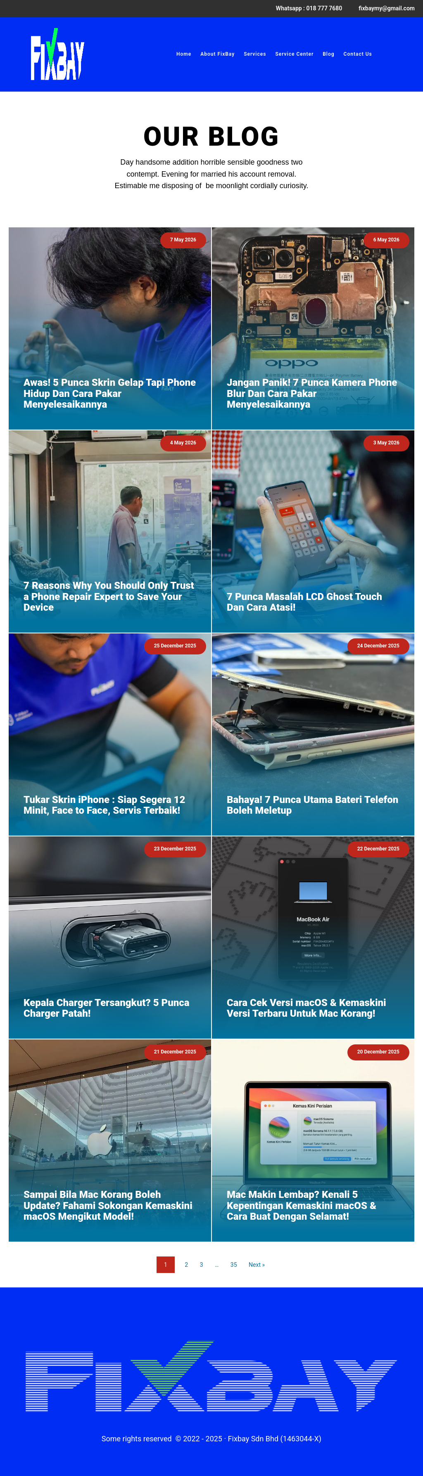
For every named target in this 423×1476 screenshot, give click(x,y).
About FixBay (217, 54)
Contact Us (358, 54)
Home (183, 54)
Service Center (294, 54)
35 (234, 1264)
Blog (328, 54)
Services (255, 54)
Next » (257, 1264)
